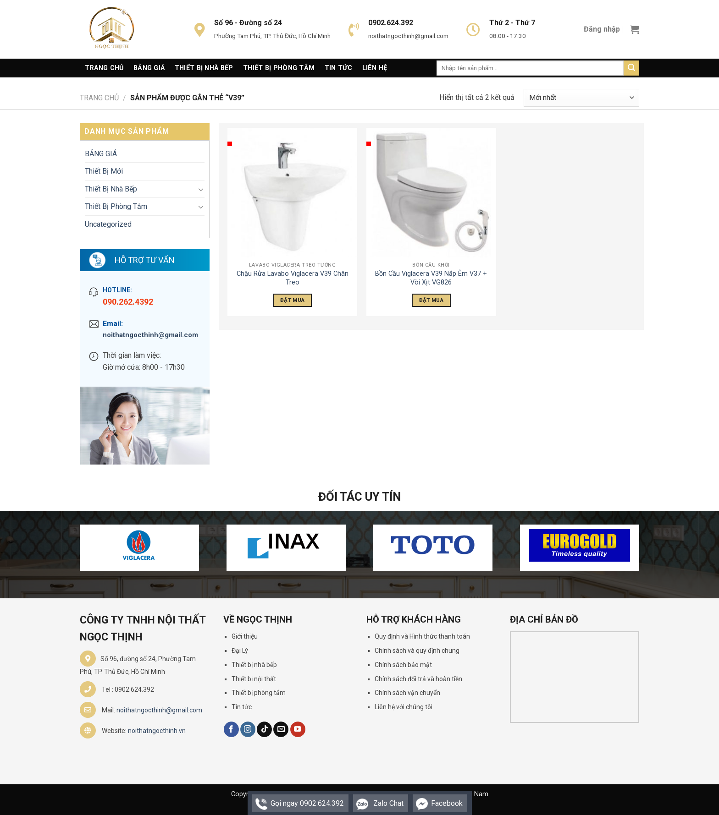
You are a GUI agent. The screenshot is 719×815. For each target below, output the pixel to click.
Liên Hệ (374, 68)
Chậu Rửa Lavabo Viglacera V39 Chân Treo (292, 278)
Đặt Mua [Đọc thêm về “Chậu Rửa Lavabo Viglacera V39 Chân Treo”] (292, 300)
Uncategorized (108, 224)
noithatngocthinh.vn (157, 730)
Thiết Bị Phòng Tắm (279, 68)
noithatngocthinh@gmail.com (150, 335)
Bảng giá (149, 68)
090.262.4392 (128, 301)
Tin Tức (338, 68)
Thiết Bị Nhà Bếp (204, 68)
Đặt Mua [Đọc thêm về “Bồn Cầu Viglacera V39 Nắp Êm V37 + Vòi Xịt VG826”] (431, 300)
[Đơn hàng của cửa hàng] (581, 98)
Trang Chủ (104, 68)
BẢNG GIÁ (101, 153)
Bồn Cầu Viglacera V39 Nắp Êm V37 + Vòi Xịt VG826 (431, 278)
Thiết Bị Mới (104, 171)
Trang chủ (99, 97)
